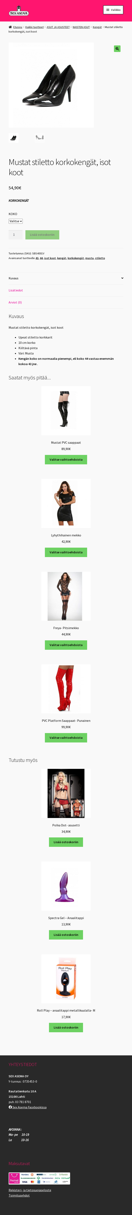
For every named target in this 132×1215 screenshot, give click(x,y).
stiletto (100, 258)
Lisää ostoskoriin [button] (66, 842)
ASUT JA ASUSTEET (58, 27)
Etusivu (17, 27)
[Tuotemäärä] (16, 235)
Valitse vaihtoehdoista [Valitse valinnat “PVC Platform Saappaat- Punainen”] (66, 738)
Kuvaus (13, 278)
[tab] (66, 278)
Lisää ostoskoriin (42, 234)
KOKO (13, 214)
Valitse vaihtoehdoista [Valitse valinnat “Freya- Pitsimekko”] (66, 645)
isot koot (50, 258)
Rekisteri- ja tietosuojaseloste (30, 1190)
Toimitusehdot (19, 1195)
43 (36, 258)
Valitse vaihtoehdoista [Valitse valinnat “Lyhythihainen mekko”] (66, 552)
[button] (117, 48)
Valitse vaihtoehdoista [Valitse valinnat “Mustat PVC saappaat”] (66, 459)
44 (41, 258)
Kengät (97, 27)
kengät (61, 258)
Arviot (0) (15, 302)
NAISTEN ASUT (81, 27)
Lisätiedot (16, 290)
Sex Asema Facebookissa (28, 1107)
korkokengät (76, 258)
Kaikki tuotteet (34, 27)
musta (89, 258)
